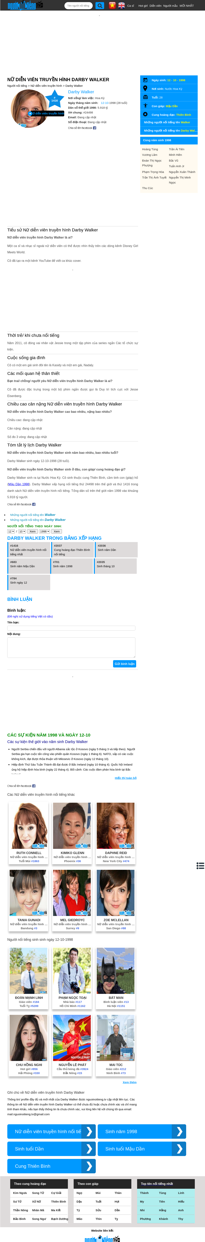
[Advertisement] (73, 701)
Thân (118, 1189)
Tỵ (116, 1215)
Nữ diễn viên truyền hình (46, 85)
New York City (116, 857)
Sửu (98, 1206)
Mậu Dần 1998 (18, 484)
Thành (144, 1189)
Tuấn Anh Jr (176, 166)
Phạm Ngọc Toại (73, 994)
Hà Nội (116, 1002)
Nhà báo (72, 998)
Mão (79, 1215)
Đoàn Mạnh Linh (29, 994)
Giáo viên (29, 998)
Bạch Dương (59, 1215)
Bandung (29, 924)
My (142, 1197)
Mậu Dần (172, 106)
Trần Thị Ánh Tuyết (154, 177)
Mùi (98, 1189)
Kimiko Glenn (72, 849)
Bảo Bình (19, 1215)
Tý (78, 1206)
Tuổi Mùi (29, 857)
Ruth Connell (29, 849)
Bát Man (116, 994)
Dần (117, 1206)
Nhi (142, 1206)
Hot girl (143, 5)
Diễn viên (156, 5)
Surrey (72, 924)
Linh (181, 1189)
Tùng (162, 1189)
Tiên (162, 1197)
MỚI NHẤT (187, 5)
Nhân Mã (38, 1206)
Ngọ (79, 1189)
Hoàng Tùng (150, 149)
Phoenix (72, 857)
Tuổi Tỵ (29, 1002)
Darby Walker (74, 85)
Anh (181, 1206)
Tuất (98, 1197)
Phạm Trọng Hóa (153, 171)
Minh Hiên (175, 154)
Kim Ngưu (20, 1189)
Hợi (117, 1197)
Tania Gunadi (29, 916)
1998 (182, 80)
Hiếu (181, 1197)
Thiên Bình (183, 114)
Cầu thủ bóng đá (72, 1065)
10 (174, 80)
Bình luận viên (116, 998)
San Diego (116, 924)
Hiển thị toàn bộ (126, 774)
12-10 (104, 102)
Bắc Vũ (173, 160)
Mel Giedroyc (72, 916)
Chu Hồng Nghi (29, 1061)
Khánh (163, 1215)
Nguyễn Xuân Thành (182, 171)
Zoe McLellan (116, 916)
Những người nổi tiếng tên (32, 514)
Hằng (162, 1206)
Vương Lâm (149, 154)
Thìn (99, 1215)
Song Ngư (39, 1215)
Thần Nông (20, 1206)
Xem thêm (130, 1078)
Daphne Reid (116, 849)
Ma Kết (56, 1206)
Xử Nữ (36, 1197)
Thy (180, 1215)
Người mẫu (170, 5)
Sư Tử (17, 1197)
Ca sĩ (130, 5)
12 (169, 80)
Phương (145, 1215)
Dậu (79, 1197)
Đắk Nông (72, 1069)
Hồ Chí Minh (72, 1002)
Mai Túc (116, 1061)
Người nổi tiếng (17, 85)
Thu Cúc (147, 188)
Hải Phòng (29, 1069)
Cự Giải (56, 1189)
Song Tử (38, 1189)
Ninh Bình (116, 1069)
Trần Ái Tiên (176, 149)
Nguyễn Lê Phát (72, 1061)
